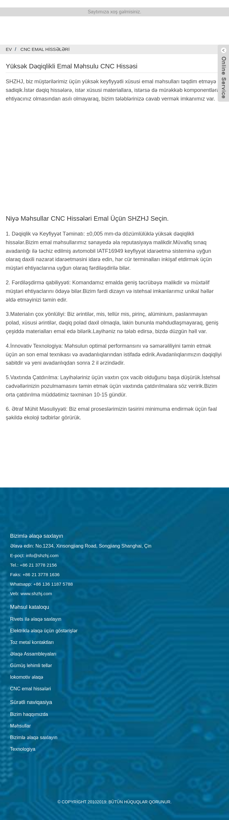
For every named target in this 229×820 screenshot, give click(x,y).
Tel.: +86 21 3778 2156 (34, 564)
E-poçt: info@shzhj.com (35, 555)
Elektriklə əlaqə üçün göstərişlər (44, 630)
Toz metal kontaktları (32, 642)
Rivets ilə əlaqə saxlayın (35, 619)
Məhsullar (20, 725)
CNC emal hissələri (46, 49)
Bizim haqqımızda (29, 714)
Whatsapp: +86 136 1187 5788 (42, 584)
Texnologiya (22, 749)
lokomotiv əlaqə (26, 677)
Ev (9, 49)
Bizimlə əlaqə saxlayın (34, 737)
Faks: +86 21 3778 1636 (36, 574)
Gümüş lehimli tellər (31, 665)
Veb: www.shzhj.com (32, 593)
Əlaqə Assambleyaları (33, 653)
